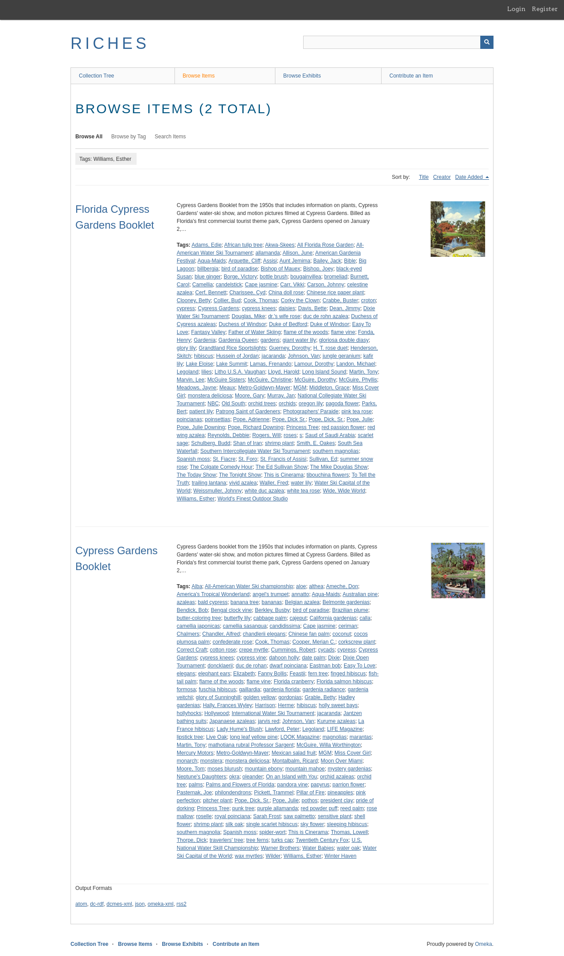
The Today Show (196, 475)
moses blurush (225, 769)
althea (316, 586)
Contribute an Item (411, 76)
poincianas (189, 419)
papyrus (320, 785)
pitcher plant (217, 800)
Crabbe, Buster (340, 300)
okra (234, 777)
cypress (186, 308)
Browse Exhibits (302, 76)
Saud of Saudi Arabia (330, 435)
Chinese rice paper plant (335, 292)
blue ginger (208, 277)
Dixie (334, 658)
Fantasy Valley (208, 332)
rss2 (181, 904)
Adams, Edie (207, 245)
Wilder (273, 856)
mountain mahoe (305, 769)
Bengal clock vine (231, 610)
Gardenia (204, 340)
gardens (269, 340)
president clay (336, 800)
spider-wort (272, 832)
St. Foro (247, 459)
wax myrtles (249, 856)
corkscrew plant (356, 642)
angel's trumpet (270, 594)
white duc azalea (264, 491)
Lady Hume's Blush (239, 729)
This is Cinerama (284, 475)
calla (365, 618)
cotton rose (223, 650)
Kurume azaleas (336, 721)
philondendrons (233, 792)
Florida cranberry (294, 681)
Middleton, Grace (329, 388)
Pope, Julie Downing (201, 427)
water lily (301, 483)
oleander (252, 777)
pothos (310, 800)
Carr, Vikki (292, 285)
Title (424, 177)
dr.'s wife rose (284, 316)
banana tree (244, 602)
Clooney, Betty (194, 300)
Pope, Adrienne (251, 419)
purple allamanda (277, 808)
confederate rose (232, 642)
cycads (326, 650)
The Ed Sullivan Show (281, 467)
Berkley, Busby (272, 610)
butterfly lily (237, 618)
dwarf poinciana (288, 666)
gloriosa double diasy (344, 340)
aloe (301, 586)
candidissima (285, 626)
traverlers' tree (226, 840)
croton (368, 300)
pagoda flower (342, 403)
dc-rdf (97, 904)
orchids (287, 403)
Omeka (483, 944)
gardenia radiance (324, 689)
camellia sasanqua (245, 626)
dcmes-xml (119, 904)
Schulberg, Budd (210, 443)
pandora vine (292, 785)
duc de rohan (251, 666)
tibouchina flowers (328, 475)
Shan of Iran (247, 443)
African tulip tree (243, 245)
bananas (272, 602)
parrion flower (349, 785)
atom (81, 904)
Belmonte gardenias (346, 602)
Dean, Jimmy (345, 308)
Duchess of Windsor (242, 324)
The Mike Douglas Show (338, 467)
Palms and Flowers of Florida (240, 785)
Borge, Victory (240, 277)
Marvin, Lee (190, 380)
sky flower (312, 824)
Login (516, 8)
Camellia (202, 285)
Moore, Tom (190, 769)
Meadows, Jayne (196, 388)
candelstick (229, 285)
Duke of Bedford (288, 324)
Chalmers (188, 634)
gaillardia (249, 689)
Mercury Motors (195, 753)
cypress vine (251, 658)
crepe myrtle (253, 650)
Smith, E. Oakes (316, 443)
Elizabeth (244, 674)
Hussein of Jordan (237, 356)
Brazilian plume (350, 610)
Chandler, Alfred (221, 634)
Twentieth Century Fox (322, 840)
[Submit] (487, 42)
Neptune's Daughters (201, 777)
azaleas (186, 602)
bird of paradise (239, 269)
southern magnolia (198, 832)
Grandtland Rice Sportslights (232, 348)
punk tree (243, 808)
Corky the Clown (300, 300)
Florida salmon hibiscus (344, 681)
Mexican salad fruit (293, 753)
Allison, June (297, 253)
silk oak (234, 824)
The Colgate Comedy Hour (221, 467)
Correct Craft (192, 650)
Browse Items (199, 76)
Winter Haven (340, 856)
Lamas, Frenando (270, 364)
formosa (186, 689)
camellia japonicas (198, 626)
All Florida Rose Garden (325, 245)
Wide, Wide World (344, 491)
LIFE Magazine (345, 729)
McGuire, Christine (269, 380)
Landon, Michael (355, 364)
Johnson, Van (304, 356)
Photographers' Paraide (311, 411)
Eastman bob (325, 666)
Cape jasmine (261, 285)
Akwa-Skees (280, 245)
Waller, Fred (274, 483)
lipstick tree (190, 737)
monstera (211, 761)
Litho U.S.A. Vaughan (240, 372)
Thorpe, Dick (192, 840)
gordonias (290, 697)
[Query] (398, 42)
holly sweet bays (338, 705)
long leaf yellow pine (254, 737)
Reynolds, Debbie (228, 435)
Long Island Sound (324, 372)
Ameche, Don (342, 586)
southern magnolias (335, 451)
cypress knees (259, 308)
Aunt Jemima (294, 261)
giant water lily (299, 340)
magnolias (335, 737)
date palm (313, 658)
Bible (350, 261)
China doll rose (286, 292)
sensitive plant (334, 816)
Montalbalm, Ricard (295, 761)
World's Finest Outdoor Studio (253, 499)
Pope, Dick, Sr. (326, 419)
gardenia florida (281, 689)
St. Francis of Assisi (283, 459)
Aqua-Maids (211, 261)
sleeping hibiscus (347, 824)
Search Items (170, 136)
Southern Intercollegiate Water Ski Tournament (255, 451)
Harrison (265, 705)
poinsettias (217, 419)
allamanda (268, 253)
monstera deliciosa (210, 396)
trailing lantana (209, 483)
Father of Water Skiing (254, 332)
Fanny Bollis (272, 674)
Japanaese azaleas (232, 721)
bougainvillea (305, 277)
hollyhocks (189, 713)
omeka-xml (161, 904)
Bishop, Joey (318, 269)
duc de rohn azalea (325, 316)
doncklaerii (220, 666)
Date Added (469, 177)
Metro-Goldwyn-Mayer (264, 388)
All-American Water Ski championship (249, 586)
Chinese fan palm (309, 634)
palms (196, 785)
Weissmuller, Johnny (217, 491)
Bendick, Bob (192, 610)
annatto (300, 594)
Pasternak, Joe (194, 792)
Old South (233, 403)
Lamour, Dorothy (314, 364)
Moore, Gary (249, 396)
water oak (348, 848)
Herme (286, 705)
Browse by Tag (128, 136)
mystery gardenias (349, 769)
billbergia (208, 269)
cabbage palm (269, 618)
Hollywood (216, 713)
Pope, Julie (360, 419)
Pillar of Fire (311, 792)
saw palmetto (299, 816)
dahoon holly (284, 658)
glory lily (186, 348)
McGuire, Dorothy (315, 380)
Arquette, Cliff (244, 261)
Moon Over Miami (342, 761)
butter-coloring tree (199, 618)
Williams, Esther (196, 499)
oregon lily (311, 403)
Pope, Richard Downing (255, 427)
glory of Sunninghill (218, 697)
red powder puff (319, 808)
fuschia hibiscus (217, 689)
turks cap (282, 840)
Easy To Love (359, 666)
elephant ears (214, 674)
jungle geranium (341, 356)
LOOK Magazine (299, 737)
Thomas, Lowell (349, 832)
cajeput (298, 618)
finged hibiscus (348, 674)
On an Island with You (291, 777)
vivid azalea (243, 483)
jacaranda (273, 356)
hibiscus (203, 356)
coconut (342, 634)
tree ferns (257, 840)
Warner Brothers (280, 848)
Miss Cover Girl (352, 753)
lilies (206, 372)
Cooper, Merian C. (314, 642)
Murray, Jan (280, 396)
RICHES (109, 43)
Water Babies (318, 848)
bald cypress (212, 602)
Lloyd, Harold (283, 372)
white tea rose (303, 491)
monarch (187, 761)
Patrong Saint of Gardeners (248, 411)
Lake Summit (231, 364)
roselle (204, 816)
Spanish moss (193, 459)
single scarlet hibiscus (271, 824)
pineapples (340, 792)
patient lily (201, 411)
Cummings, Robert (293, 650)
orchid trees (262, 403)
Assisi (270, 261)
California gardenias (333, 618)
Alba (197, 586)
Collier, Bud (227, 300)
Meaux (227, 388)
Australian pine (360, 594)
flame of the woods (306, 332)
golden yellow (259, 697)
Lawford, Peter (282, 729)
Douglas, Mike (248, 316)
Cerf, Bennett (210, 292)
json (140, 904)
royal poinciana (232, 816)
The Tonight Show (240, 475)
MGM (299, 388)
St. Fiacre (224, 459)
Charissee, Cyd (247, 292)
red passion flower (343, 427)
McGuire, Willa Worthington (329, 745)
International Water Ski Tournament (273, 713)
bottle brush (274, 277)
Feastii (297, 674)
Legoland (187, 372)
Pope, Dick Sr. (289, 419)
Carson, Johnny (325, 285)
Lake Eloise (199, 364)
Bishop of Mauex (280, 269)
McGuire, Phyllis (358, 380)
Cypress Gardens (218, 308)
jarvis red (268, 721)
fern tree (318, 674)
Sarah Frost (267, 816)
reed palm (352, 808)
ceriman (347, 626)
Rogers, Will (266, 435)
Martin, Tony (363, 372)
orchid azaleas (337, 777)
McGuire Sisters (226, 380)
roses (290, 435)
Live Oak (216, 737)
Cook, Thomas (261, 300)
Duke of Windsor (329, 324)
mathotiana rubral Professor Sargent (250, 745)
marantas (360, 737)
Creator (442, 177)
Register (545, 8)
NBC (213, 403)
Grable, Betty (319, 697)
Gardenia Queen (238, 340)
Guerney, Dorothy (289, 348)
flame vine (343, 332)
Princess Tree (302, 427)
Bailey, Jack (327, 261)
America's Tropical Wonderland (213, 594)
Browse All (89, 136)
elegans (186, 674)
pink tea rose (356, 411)
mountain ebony (263, 769)
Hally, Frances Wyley (227, 705)
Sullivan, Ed (323, 459)
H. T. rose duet (330, 348)
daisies (286, 308)
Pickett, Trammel (273, 792)
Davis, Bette (312, 308)
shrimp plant (279, 443)
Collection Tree (96, 76)
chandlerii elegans (264, 634)
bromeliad (336, 277)
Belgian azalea (302, 602)
